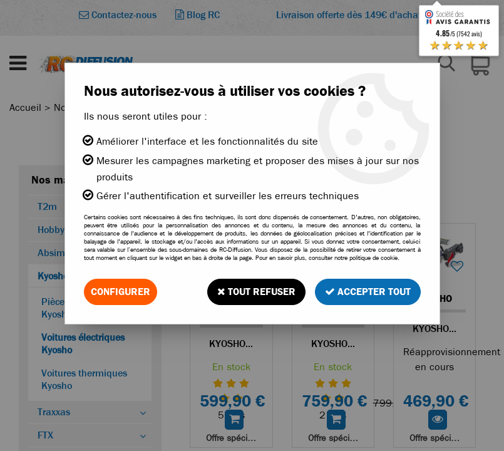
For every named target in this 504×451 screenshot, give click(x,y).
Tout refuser (256, 291)
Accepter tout (368, 291)
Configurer (120, 291)
